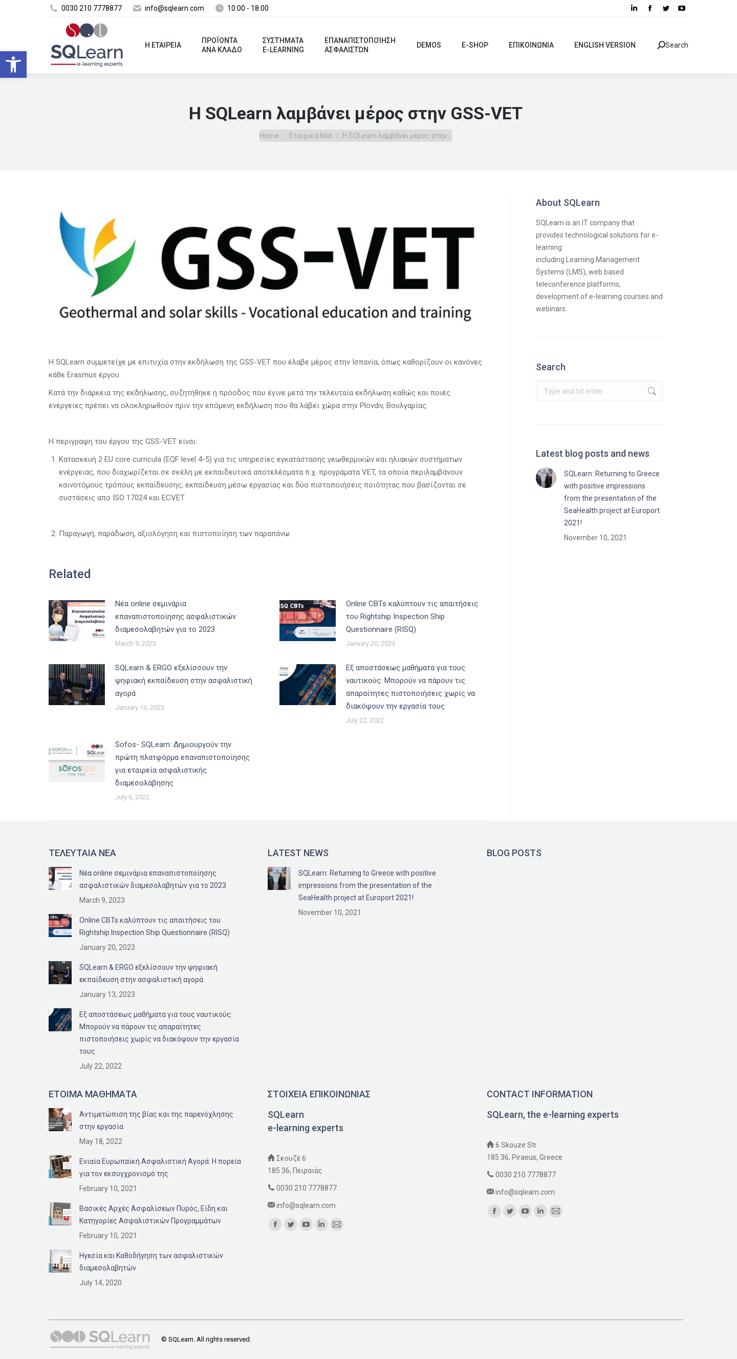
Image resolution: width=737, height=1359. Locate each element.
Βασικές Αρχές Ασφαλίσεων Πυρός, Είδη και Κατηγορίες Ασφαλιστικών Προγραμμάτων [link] (153, 1214)
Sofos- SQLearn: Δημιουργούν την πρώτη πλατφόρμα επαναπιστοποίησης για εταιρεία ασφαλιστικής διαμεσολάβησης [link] (182, 764)
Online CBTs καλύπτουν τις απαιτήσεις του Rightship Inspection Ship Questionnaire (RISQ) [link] (412, 616)
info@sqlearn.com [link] (306, 1205)
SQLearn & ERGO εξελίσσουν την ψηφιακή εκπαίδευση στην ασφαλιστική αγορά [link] (183, 680)
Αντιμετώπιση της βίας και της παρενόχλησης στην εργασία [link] (156, 1120)
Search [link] (672, 45)
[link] (13, 64)
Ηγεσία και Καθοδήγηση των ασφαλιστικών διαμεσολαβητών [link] (151, 1261)
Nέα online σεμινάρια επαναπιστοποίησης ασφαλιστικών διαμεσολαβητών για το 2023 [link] (175, 616)
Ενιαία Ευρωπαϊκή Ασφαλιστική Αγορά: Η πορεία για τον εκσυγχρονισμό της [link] (160, 1167)
